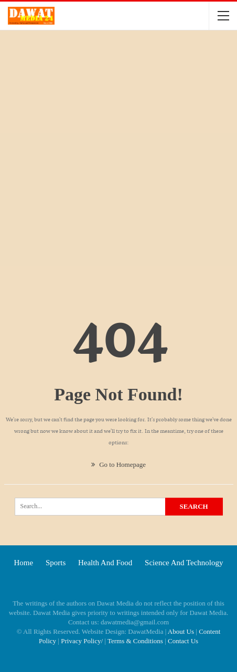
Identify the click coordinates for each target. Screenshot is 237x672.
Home (23, 562)
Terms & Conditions (135, 641)
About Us (181, 631)
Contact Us (183, 641)
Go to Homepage (118, 464)
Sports (56, 562)
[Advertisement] (118, 157)
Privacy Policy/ (82, 641)
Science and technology (184, 562)
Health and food (105, 562)
